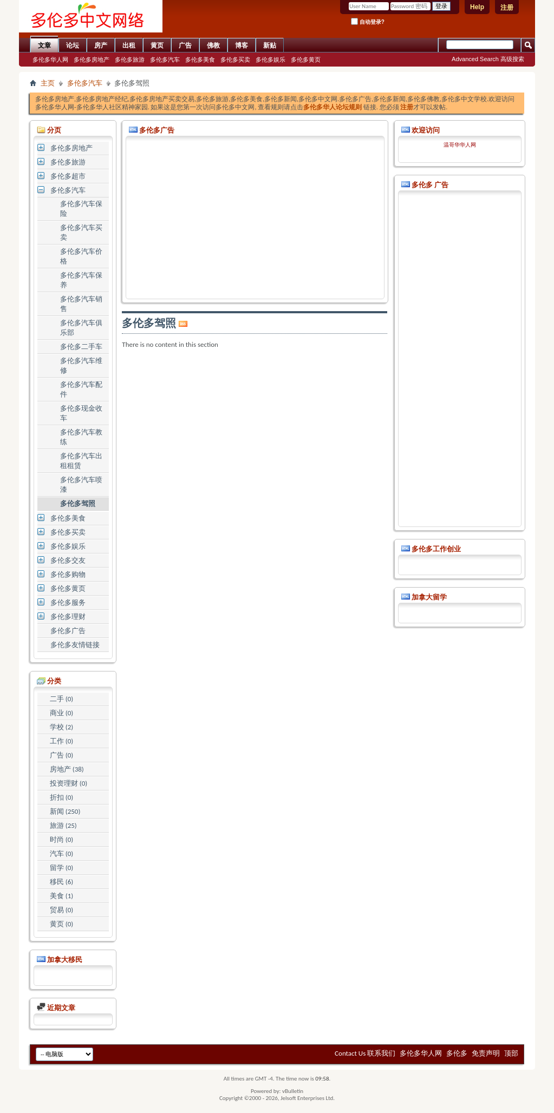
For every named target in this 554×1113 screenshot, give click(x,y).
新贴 (269, 45)
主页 (48, 83)
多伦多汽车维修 (81, 365)
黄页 (157, 45)
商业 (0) (61, 713)
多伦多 (456, 1053)
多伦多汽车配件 (81, 389)
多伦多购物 (68, 574)
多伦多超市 (68, 176)
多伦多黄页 (306, 59)
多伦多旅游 (130, 59)
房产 (100, 45)
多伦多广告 (68, 631)
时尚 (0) (61, 839)
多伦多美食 (200, 59)
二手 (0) (61, 699)
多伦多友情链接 (75, 645)
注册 (506, 7)
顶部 (511, 1053)
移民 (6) (61, 882)
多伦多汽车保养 (81, 280)
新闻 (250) (65, 811)
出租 (128, 45)
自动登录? (367, 21)
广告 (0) (61, 755)
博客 (241, 45)
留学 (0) (61, 868)
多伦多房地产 (91, 59)
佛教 (213, 45)
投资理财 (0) (68, 783)
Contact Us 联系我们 (365, 1053)
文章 (44, 45)
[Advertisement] (255, 217)
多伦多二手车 (81, 347)
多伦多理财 (68, 617)
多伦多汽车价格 (81, 256)
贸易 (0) (61, 910)
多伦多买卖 (235, 59)
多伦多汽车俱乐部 (81, 328)
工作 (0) (61, 741)
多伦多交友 (68, 560)
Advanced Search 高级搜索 (488, 59)
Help (477, 7)
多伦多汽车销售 (81, 304)
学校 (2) (61, 727)
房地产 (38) (67, 769)
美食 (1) (61, 896)
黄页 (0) (61, 924)
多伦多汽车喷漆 (81, 484)
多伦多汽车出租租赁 (81, 461)
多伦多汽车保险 (81, 209)
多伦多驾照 (77, 503)
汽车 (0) (61, 853)
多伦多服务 (68, 602)
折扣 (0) (61, 797)
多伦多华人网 (50, 59)
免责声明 (486, 1053)
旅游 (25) (63, 825)
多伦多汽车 (165, 59)
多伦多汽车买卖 (81, 232)
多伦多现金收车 (81, 413)
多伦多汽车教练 (81, 437)
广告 (185, 45)
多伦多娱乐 (270, 59)
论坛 (72, 45)
